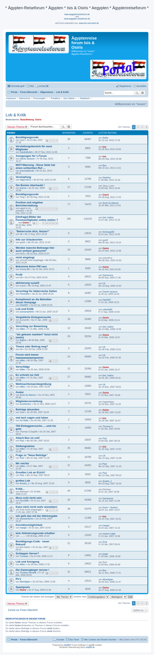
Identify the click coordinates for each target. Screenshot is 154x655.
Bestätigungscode (27, 137)
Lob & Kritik (16, 115)
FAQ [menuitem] (31, 86)
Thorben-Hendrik (28, 572)
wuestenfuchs (26, 518)
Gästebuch (84, 98)
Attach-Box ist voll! (28, 437)
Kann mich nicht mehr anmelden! (36, 506)
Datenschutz (24, 98)
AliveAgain (25, 581)
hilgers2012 (25, 179)
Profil (19, 274)
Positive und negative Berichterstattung (29, 204)
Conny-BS (25, 269)
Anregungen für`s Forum (31, 155)
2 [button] (138, 127)
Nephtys (107, 177)
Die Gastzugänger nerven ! (32, 569)
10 (47, 223)
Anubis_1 (24, 483)
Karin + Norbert (110, 507)
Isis (104, 147)
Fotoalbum (55, 98)
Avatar (20, 392)
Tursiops (24, 556)
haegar (23, 527)
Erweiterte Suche (142, 92)
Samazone (108, 275)
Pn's (18, 578)
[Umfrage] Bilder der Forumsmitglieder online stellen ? (37, 218)
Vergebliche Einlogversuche (33, 317)
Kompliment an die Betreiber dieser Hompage (34, 301)
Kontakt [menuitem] (60, 639)
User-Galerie (69, 98)
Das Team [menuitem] (74, 639)
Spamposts (23, 587)
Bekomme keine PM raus (31, 266)
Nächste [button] (146, 127)
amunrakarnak (27, 170)
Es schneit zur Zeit (27, 374)
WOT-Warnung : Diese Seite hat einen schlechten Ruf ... (35, 166)
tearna (23, 188)
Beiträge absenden (27, 409)
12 (53, 223)
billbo (22, 329)
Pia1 (22, 440)
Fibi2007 (24, 305)
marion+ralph (109, 533)
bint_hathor (108, 217)
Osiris (38, 119)
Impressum (11, 98)
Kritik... (20, 488)
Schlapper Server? (27, 553)
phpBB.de (90, 647)
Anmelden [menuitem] (141, 86)
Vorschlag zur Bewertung (31, 326)
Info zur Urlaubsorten (29, 239)
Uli (21, 234)
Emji (105, 542)
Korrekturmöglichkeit (29, 524)
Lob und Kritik (24, 308)
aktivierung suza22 (27, 282)
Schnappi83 (108, 232)
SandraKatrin (26, 152)
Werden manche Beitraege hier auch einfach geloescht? (35, 249)
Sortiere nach (91, 596)
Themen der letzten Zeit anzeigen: (46, 596)
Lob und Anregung (27, 561)
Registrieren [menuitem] (125, 86)
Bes (104, 165)
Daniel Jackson (27, 158)
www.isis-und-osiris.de (89, 23)
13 (57, 223)
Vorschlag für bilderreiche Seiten (36, 291)
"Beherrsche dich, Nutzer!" (33, 231)
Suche (137, 92)
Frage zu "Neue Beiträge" (32, 455)
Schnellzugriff (17, 86)
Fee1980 (24, 500)
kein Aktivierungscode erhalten (35, 533)
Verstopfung (23, 176)
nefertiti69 (107, 309)
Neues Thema (15, 127)
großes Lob (23, 480)
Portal (14, 92)
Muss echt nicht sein (29, 497)
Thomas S (108, 426)
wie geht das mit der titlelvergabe (36, 515)
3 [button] (142, 127)
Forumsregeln (39, 98)
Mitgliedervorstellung (29, 401)
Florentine (25, 294)
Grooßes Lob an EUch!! (30, 472)
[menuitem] (42, 86)
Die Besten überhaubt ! (30, 185)
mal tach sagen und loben (32, 417)
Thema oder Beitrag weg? (32, 346)
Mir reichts (22, 463)
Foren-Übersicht (28, 639)
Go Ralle (24, 420)
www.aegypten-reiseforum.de (77, 19)
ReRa (105, 138)
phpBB (67, 645)
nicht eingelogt (25, 257)
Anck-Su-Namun (111, 203)
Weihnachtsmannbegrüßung (33, 383)
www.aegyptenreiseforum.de (77, 14)
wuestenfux (25, 404)
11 (50, 223)
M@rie (23, 340)
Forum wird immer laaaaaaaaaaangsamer (30, 356)
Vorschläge (23, 366)
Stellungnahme (25, 446)
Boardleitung (27, 119)
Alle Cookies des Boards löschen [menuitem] (100, 639)
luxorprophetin (27, 311)
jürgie (105, 554)
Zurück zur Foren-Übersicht (22, 610)
